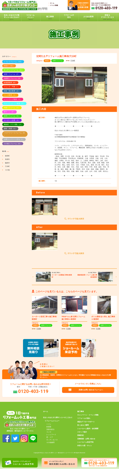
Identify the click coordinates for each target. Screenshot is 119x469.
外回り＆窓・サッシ (84, 445)
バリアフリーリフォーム (14, 134)
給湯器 (48, 427)
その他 (7, 170)
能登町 (7, 156)
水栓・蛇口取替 (12, 91)
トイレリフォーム (13, 62)
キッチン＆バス (52, 440)
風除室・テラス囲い (13, 124)
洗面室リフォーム (13, 78)
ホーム (45, 411)
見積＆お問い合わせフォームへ (91, 390)
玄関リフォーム (57, 61)
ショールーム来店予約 (85, 442)
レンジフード (51, 434)
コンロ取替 (10, 95)
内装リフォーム (12, 108)
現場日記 (80, 435)
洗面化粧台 (50, 429)
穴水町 (73, 60)
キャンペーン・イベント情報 (87, 415)
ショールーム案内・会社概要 (87, 428)
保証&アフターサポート (86, 422)
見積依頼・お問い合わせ (86, 439)
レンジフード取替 (13, 99)
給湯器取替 (10, 82)
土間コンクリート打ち (14, 139)
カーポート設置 (12, 120)
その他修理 (50, 442)
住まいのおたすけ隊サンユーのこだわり (57, 417)
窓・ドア (49, 437)
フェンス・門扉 (11, 87)
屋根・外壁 (10, 129)
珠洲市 (7, 159)
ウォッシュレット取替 (14, 103)
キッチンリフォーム (13, 70)
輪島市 (7, 163)
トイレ (48, 424)
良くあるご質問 (83, 425)
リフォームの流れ (83, 418)
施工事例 (80, 411)
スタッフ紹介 (82, 432)
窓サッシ (9, 112)
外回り (47, 61)
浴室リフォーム (12, 74)
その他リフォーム (13, 144)
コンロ (48, 432)
